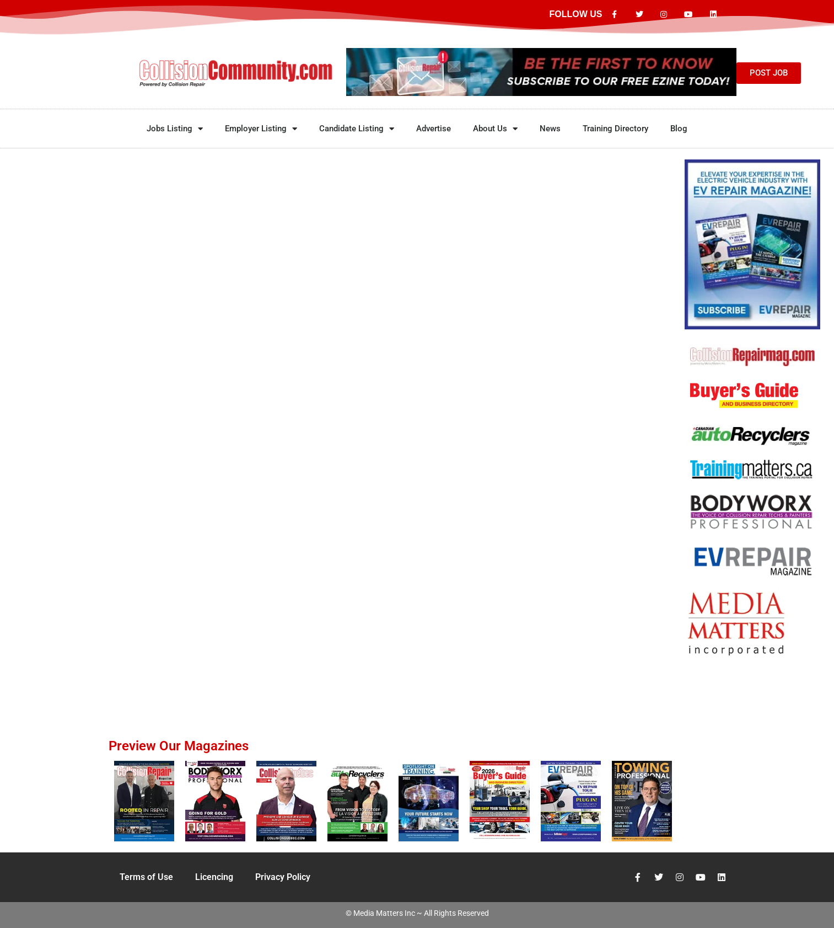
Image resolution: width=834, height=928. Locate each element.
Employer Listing (261, 128)
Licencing (214, 877)
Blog (678, 129)
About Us (495, 128)
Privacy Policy (282, 877)
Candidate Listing (356, 128)
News (550, 129)
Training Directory (615, 129)
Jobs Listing (175, 128)
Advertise (433, 129)
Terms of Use (146, 877)
